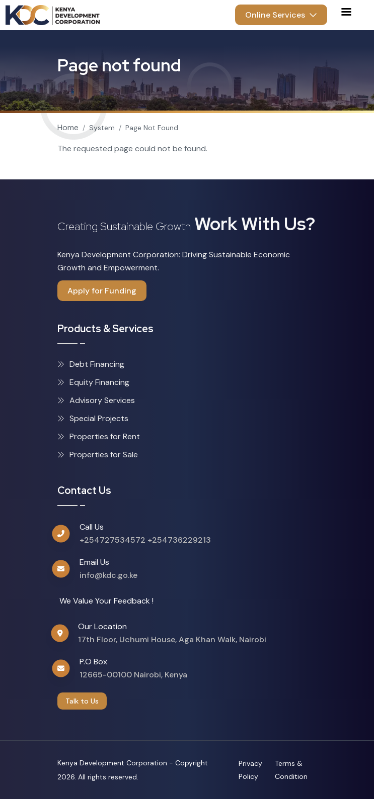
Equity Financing (93, 382)
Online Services (281, 15)
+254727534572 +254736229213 (145, 540)
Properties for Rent (98, 436)
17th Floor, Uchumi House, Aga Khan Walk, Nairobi (172, 639)
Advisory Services (96, 400)
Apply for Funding (101, 290)
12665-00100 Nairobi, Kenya (133, 674)
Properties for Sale (97, 454)
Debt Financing (90, 364)
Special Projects (92, 418)
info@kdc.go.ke (108, 575)
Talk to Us (82, 701)
